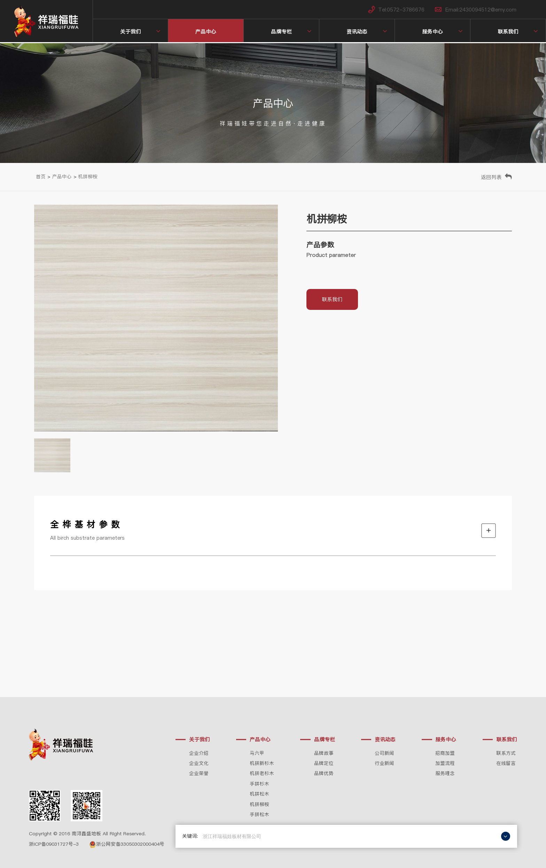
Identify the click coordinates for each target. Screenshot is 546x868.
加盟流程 (445, 763)
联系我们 (508, 31)
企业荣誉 (199, 773)
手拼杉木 (259, 784)
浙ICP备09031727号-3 (54, 844)
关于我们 (130, 31)
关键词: (190, 836)
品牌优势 (324, 773)
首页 (41, 176)
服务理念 (445, 773)
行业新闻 (384, 763)
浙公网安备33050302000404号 (126, 844)
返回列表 (491, 177)
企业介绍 (199, 753)
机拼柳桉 (88, 176)
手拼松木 (259, 814)
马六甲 (257, 753)
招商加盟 (445, 753)
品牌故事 (324, 753)
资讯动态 (356, 31)
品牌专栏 (281, 31)
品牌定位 (324, 763)
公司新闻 (384, 753)
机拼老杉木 (262, 773)
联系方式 (506, 753)
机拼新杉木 (262, 763)
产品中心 (205, 31)
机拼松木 (259, 794)
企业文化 (199, 763)
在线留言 (506, 763)
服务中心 (432, 31)
